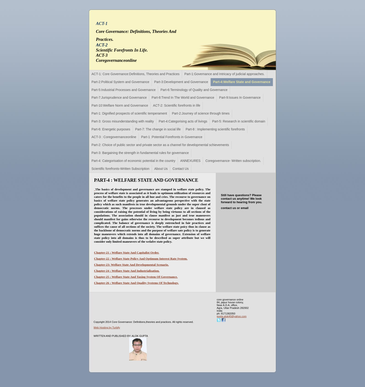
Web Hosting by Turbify (107, 327)
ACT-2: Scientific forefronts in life (176, 105)
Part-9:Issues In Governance (239, 97)
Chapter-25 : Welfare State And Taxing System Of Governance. (136, 277)
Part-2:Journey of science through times (200, 113)
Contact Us (180, 169)
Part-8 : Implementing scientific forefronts (215, 129)
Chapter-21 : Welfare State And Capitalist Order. (126, 252)
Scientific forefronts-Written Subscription (120, 169)
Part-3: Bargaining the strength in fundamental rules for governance (140, 153)
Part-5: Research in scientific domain (238, 121)
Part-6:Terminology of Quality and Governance (193, 90)
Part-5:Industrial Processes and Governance (123, 90)
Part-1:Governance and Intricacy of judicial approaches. (224, 74)
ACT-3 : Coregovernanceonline (113, 137)
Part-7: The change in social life (158, 129)
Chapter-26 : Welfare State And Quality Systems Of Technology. (136, 283)
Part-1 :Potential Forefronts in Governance (171, 137)
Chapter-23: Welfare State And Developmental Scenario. (131, 264)
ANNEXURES (190, 161)
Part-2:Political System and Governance (120, 82)
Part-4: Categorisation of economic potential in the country (133, 161)
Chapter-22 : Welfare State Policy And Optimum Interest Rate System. (141, 258)
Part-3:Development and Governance (181, 82)
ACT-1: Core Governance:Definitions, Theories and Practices (135, 74)
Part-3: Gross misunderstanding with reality (122, 121)
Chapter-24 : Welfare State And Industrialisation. (126, 270)
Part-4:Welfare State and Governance (241, 82)
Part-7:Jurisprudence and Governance (119, 97)
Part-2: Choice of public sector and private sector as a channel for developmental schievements (160, 145)
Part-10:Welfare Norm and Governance (119, 105)
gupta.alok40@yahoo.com (232, 316)
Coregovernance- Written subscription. (233, 161)
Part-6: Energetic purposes (110, 129)
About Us (161, 169)
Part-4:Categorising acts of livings (183, 121)
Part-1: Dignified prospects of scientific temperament (129, 113)
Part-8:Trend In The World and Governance (183, 97)
